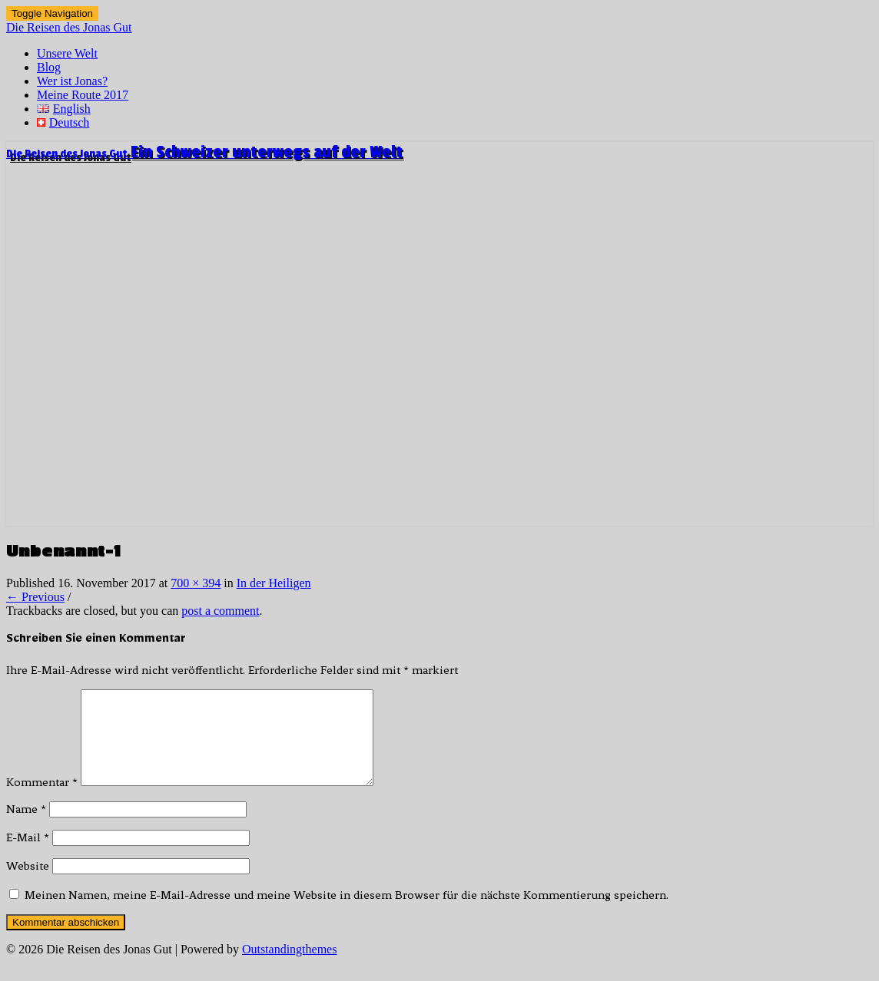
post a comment (220, 610)
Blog (49, 67)
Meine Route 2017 (82, 94)
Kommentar (42, 801)
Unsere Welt (67, 53)
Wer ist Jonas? (72, 81)
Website (27, 884)
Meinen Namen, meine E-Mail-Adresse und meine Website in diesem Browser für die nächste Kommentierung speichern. (346, 913)
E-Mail (27, 856)
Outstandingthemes (289, 967)
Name (26, 827)
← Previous (35, 596)
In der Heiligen (274, 583)
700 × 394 (196, 583)
